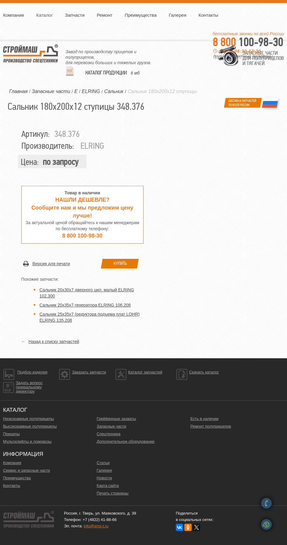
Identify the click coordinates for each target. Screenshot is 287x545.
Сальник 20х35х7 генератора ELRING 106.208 (85, 305)
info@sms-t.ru (96, 526)
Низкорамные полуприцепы (28, 418)
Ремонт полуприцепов (210, 426)
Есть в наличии (204, 418)
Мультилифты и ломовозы (27, 441)
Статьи (103, 462)
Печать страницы (112, 493)
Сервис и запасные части (26, 470)
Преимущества (141, 15)
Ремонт (105, 15)
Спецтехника (108, 434)
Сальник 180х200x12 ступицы (162, 91)
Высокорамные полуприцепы (30, 426)
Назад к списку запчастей (54, 341)
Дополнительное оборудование (125, 441)
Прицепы (11, 434)
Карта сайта (108, 485)
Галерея (177, 15)
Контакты (208, 15)
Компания (13, 15)
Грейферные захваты (116, 418)
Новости (104, 478)
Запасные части (111, 426)
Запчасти (74, 15)
